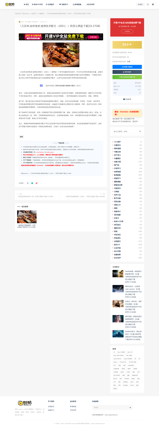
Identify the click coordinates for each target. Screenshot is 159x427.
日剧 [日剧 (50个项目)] (120, 378)
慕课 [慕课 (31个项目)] (133, 372)
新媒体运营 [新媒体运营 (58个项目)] (135, 375)
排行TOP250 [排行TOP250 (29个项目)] (117, 375)
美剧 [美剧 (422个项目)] (137, 382)
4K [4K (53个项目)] (114, 352)
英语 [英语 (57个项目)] (119, 385)
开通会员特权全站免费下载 (127, 77)
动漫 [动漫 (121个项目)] (119, 365)
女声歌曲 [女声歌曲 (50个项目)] (116, 372)
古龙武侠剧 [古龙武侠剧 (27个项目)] (131, 365)
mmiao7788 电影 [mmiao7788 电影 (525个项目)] (128, 358)
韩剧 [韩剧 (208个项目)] (137, 385)
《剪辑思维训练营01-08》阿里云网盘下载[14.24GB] (35, 196)
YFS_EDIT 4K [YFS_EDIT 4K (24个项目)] (123, 362)
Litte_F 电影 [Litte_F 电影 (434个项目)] (129, 355)
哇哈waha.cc (26, 13)
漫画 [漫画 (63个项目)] (138, 378)
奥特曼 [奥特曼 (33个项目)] (135, 368)
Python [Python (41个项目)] (115, 362)
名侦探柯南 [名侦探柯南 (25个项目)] (116, 368)
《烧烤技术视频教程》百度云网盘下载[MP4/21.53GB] (26, 226)
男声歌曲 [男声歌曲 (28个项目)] (125, 382)
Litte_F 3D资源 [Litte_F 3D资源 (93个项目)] (121, 352)
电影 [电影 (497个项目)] (119, 382)
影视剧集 (73, 406)
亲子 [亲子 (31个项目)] (115, 365)
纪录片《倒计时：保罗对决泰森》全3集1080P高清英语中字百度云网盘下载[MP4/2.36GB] (133, 306)
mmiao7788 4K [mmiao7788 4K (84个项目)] (117, 358)
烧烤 (21, 137)
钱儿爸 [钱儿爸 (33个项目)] (132, 385)
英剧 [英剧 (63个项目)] (115, 385)
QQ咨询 (127, 99)
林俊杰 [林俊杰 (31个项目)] (133, 378)
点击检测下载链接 (127, 67)
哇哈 (21, 22)
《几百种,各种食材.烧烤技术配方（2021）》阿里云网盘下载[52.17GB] (50, 173)
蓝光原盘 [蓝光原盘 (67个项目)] (125, 385)
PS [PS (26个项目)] (139, 358)
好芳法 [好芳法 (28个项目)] (122, 372)
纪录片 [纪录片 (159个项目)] (132, 382)
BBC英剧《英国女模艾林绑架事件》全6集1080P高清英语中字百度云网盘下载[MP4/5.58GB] (133, 321)
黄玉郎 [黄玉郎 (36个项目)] (115, 388)
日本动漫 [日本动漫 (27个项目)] (126, 378)
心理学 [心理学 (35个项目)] (128, 372)
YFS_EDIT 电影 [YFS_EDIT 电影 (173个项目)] (132, 362)
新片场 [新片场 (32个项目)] (115, 378)
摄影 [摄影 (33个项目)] (128, 375)
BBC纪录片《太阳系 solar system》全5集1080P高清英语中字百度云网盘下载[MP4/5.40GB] (133, 291)
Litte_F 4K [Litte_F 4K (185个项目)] (129, 352)
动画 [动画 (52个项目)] (124, 365)
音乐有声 (73, 410)
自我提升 (51, 406)
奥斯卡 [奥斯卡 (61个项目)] (129, 368)
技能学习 (34, 13)
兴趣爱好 (41, 13)
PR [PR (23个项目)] (135, 358)
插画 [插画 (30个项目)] (123, 375)
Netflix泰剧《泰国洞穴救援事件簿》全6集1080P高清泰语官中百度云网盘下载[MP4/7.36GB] (133, 276)
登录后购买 (127, 72)
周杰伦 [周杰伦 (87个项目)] (123, 368)
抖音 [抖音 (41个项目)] (138, 372)
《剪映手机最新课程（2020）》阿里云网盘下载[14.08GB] (85, 196)
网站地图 (80, 423)
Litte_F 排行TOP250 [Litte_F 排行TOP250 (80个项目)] (118, 355)
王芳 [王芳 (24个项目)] (115, 382)
